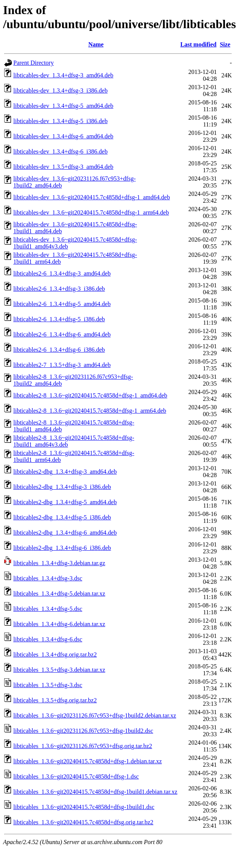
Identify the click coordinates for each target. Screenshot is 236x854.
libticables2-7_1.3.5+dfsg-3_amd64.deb (62, 365)
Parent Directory (33, 62)
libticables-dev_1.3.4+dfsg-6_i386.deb (60, 151)
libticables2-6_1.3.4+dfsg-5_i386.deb (59, 319)
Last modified (198, 44)
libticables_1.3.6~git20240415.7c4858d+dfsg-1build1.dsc (84, 807)
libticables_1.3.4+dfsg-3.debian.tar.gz (59, 563)
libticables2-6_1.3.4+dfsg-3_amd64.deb (62, 273)
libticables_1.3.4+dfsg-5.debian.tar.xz (59, 593)
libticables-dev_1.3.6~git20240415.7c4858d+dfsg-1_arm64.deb (91, 212)
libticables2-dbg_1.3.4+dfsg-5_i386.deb (62, 517)
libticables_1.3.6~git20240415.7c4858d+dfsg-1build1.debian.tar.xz (95, 791)
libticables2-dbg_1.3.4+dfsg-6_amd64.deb (65, 532)
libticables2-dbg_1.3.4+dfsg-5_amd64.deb (65, 502)
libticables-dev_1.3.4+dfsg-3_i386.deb (60, 90)
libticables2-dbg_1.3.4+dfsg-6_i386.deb (62, 548)
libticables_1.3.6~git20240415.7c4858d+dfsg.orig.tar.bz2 (83, 822)
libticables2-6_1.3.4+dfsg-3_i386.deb (59, 288)
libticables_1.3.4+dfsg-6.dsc (47, 639)
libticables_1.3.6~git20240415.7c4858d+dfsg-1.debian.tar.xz (87, 761)
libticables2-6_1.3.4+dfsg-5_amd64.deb (62, 304)
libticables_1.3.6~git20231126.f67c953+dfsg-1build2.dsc (83, 730)
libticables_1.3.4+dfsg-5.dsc (47, 609)
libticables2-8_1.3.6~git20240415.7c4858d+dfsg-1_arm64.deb (89, 410)
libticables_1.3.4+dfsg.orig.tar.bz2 (55, 654)
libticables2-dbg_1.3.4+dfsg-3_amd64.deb (65, 471)
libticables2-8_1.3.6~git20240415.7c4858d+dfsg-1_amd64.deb (90, 395)
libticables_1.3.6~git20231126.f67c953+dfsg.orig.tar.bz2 (82, 746)
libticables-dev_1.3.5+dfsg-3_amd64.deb (63, 166)
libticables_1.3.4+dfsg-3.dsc (47, 578)
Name (96, 44)
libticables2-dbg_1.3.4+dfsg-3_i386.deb (62, 487)
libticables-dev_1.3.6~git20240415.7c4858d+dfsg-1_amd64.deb (91, 197)
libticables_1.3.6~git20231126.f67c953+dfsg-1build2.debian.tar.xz (94, 715)
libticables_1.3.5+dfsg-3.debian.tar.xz (59, 670)
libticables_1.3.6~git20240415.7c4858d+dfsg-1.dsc (76, 776)
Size (225, 44)
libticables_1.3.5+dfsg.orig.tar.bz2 (55, 700)
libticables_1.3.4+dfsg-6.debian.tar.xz (59, 624)
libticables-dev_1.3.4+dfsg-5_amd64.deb (63, 106)
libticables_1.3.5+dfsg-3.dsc (47, 685)
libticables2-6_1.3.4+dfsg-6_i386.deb (59, 349)
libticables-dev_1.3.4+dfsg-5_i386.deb (60, 121)
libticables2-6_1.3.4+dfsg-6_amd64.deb (62, 334)
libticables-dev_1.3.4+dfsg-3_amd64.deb (63, 75)
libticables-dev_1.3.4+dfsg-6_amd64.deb (63, 136)
